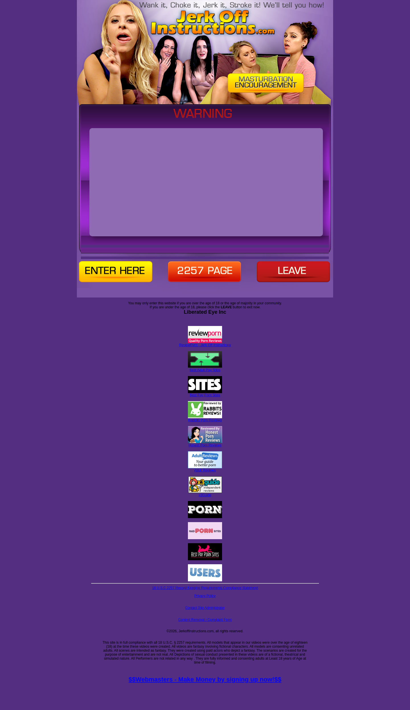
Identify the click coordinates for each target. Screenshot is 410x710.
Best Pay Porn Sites (205, 393)
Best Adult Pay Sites (205, 368)
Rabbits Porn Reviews (205, 418)
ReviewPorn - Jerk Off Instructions (205, 343)
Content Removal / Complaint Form (205, 620)
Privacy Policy (205, 596)
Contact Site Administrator (205, 608)
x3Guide (205, 493)
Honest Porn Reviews (205, 443)
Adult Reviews (205, 468)
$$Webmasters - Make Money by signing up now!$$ (205, 679)
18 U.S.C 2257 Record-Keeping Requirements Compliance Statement (205, 588)
